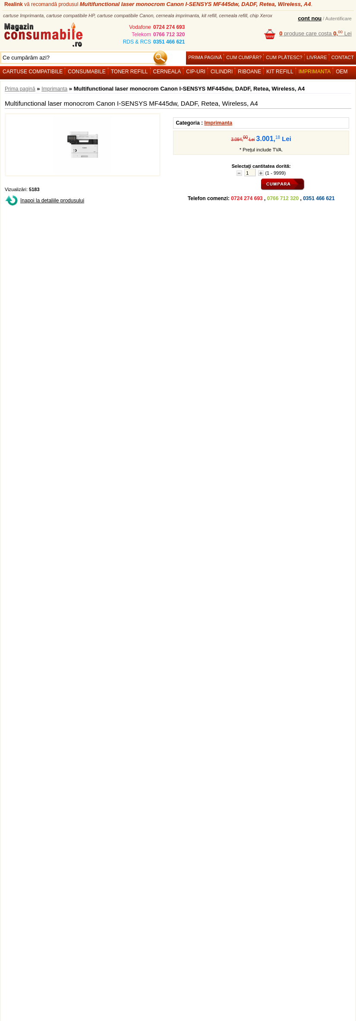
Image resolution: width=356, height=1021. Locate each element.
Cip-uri (195, 72)
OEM (341, 72)
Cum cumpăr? (243, 57)
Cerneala (167, 72)
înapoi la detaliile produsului (52, 201)
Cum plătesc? (284, 57)
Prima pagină (205, 57)
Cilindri (222, 72)
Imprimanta (315, 72)
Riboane (249, 72)
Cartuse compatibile (33, 72)
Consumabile (86, 72)
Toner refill (129, 72)
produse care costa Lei (315, 33)
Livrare (317, 57)
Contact (342, 57)
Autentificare (338, 18)
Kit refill (279, 72)
